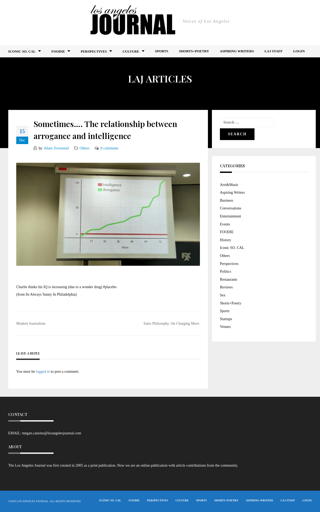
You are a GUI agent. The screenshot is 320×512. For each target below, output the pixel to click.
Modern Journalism (30, 324)
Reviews (226, 287)
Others (84, 148)
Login (299, 51)
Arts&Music (229, 185)
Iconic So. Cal (22, 51)
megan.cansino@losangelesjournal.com (51, 433)
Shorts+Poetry (194, 51)
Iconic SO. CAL (232, 248)
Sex (222, 295)
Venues (225, 327)
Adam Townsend (56, 148)
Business (226, 201)
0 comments (109, 148)
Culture (130, 51)
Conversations (230, 208)
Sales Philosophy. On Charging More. (171, 324)
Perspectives (94, 51)
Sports (161, 51)
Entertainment (230, 216)
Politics (225, 271)
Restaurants (228, 279)
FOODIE (58, 51)
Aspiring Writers (237, 51)
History (225, 240)
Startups (226, 319)
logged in (43, 372)
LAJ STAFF (273, 51)
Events (225, 224)
